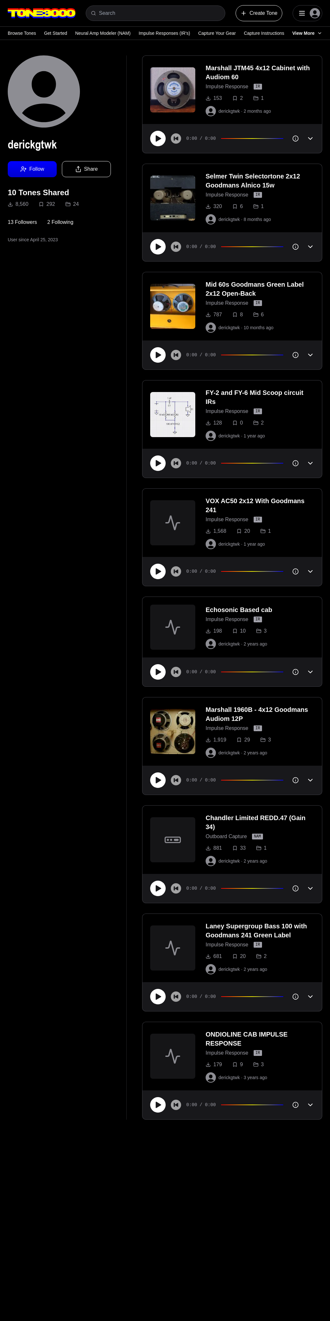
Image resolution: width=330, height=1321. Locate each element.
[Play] (158, 138)
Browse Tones (22, 33)
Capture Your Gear (217, 33)
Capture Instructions (264, 33)
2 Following (60, 222)
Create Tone (258, 13)
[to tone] (172, 89)
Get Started (55, 33)
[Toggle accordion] (310, 138)
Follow (32, 169)
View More (307, 33)
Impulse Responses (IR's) (164, 33)
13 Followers (22, 222)
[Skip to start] (176, 138)
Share (86, 169)
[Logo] (41, 13)
